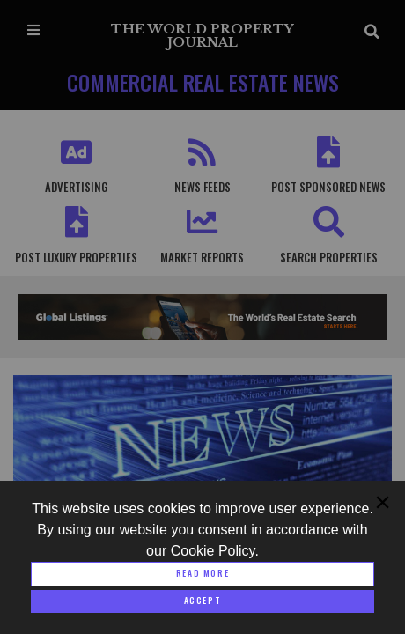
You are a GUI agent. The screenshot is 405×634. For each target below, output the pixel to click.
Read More (202, 573)
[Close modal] (202, 601)
